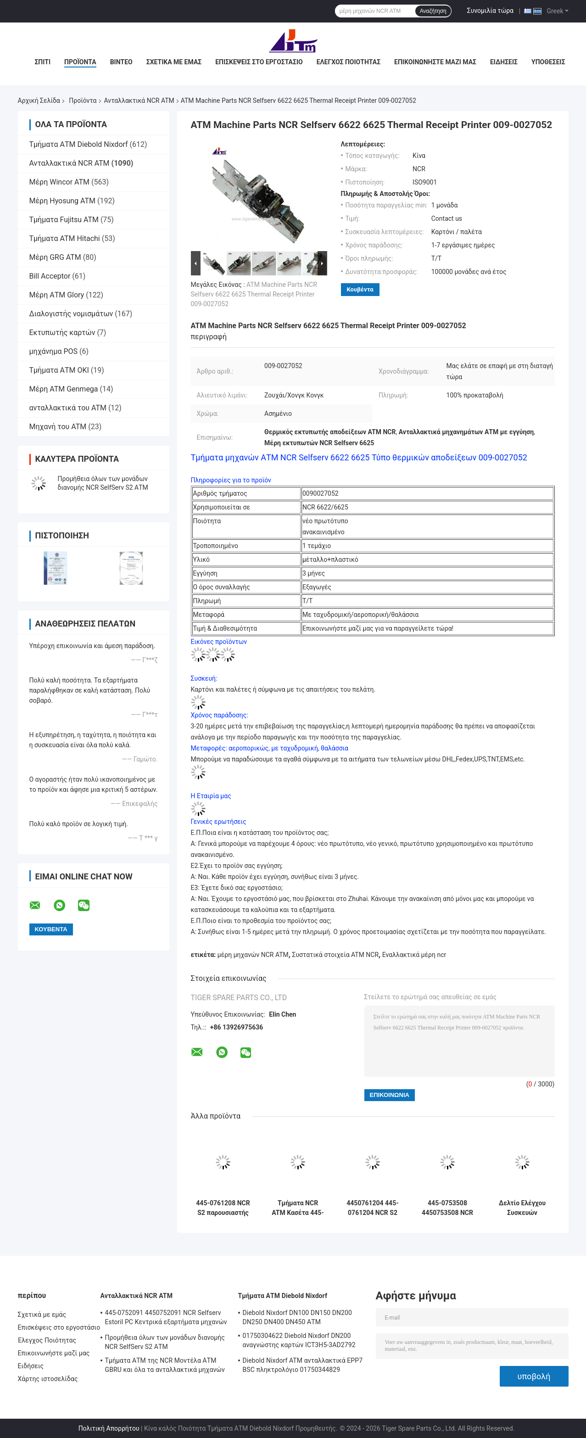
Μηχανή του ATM (58, 426)
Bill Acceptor (50, 276)
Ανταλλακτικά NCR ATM (139, 100)
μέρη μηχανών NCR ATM (253, 954)
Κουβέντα (360, 289)
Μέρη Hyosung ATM (62, 200)
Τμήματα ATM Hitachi (64, 238)
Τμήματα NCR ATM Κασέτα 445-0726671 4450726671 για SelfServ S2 (298, 1208)
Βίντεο (121, 62)
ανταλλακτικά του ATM (67, 407)
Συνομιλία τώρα (490, 10)
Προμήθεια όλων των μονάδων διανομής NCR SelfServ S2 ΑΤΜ (165, 1342)
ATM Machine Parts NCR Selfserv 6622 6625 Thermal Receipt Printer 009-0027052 (254, 294)
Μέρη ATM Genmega (63, 389)
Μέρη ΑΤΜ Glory (56, 295)
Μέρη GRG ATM (55, 257)
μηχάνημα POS (53, 351)
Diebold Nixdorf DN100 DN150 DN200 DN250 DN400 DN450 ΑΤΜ (297, 1317)
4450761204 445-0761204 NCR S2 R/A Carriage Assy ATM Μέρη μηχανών (372, 1208)
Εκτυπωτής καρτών (62, 332)
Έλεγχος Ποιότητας (348, 62)
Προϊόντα (80, 62)
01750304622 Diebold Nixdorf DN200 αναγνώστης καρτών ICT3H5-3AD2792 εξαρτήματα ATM (299, 1341)
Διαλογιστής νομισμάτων (71, 313)
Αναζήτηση (433, 11)
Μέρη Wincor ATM (59, 182)
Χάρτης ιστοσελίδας (48, 1378)
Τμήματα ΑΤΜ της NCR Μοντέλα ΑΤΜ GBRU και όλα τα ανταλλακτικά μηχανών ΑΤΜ (165, 1366)
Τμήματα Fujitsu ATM (64, 219)
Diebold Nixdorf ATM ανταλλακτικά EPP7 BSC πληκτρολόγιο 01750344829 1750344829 (303, 1366)
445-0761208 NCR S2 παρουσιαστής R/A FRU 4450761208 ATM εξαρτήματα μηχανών (223, 1208)
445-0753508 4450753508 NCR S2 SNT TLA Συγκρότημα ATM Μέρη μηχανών (447, 1208)
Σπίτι (42, 62)
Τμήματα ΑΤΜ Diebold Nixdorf (78, 144)
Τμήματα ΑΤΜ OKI (59, 370)
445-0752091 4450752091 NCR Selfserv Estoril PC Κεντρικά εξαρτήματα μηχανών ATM (166, 1318)
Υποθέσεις (548, 62)
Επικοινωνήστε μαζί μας (435, 62)
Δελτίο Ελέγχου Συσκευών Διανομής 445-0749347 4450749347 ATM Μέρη (522, 1208)
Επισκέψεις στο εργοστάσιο (258, 62)
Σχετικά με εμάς (173, 62)
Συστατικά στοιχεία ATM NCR (335, 954)
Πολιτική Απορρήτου (109, 1428)
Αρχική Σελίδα (39, 100)
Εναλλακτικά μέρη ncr (414, 954)
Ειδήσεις (504, 62)
